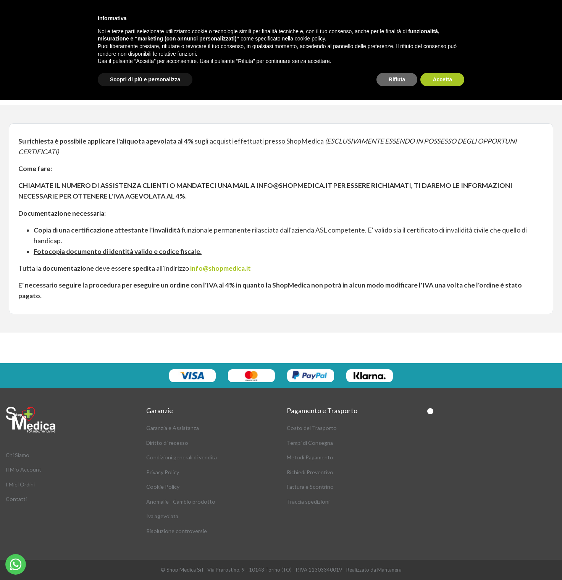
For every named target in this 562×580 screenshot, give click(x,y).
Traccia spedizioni (308, 501)
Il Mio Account (23, 469)
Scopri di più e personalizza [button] (145, 79)
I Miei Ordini (20, 484)
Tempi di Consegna (310, 442)
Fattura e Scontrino (310, 486)
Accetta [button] (442, 79)
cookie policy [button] (310, 39)
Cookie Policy (162, 486)
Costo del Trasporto (312, 428)
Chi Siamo (17, 455)
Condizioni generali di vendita (181, 457)
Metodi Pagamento (310, 457)
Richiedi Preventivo (310, 472)
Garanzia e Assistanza (172, 428)
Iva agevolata (162, 516)
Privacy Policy (162, 472)
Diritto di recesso (167, 442)
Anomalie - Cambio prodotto (180, 501)
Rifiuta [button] (397, 79)
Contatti (16, 499)
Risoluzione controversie (176, 531)
